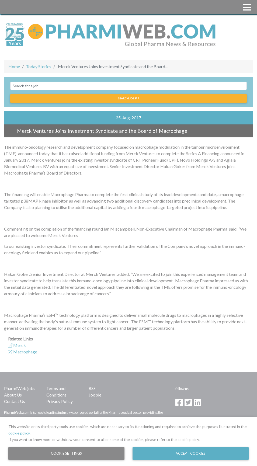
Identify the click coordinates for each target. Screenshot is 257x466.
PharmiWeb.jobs (19, 388)
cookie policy (19, 433)
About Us (13, 394)
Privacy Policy (59, 401)
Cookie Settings (66, 453)
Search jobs (128, 98)
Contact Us (14, 401)
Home (14, 66)
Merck (17, 345)
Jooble (95, 394)
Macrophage (22, 351)
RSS (92, 388)
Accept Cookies (191, 453)
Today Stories (38, 66)
